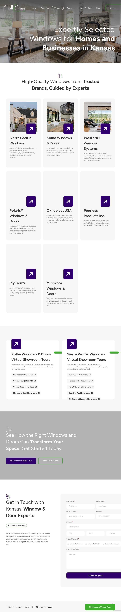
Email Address (71, 512)
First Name (70, 501)
